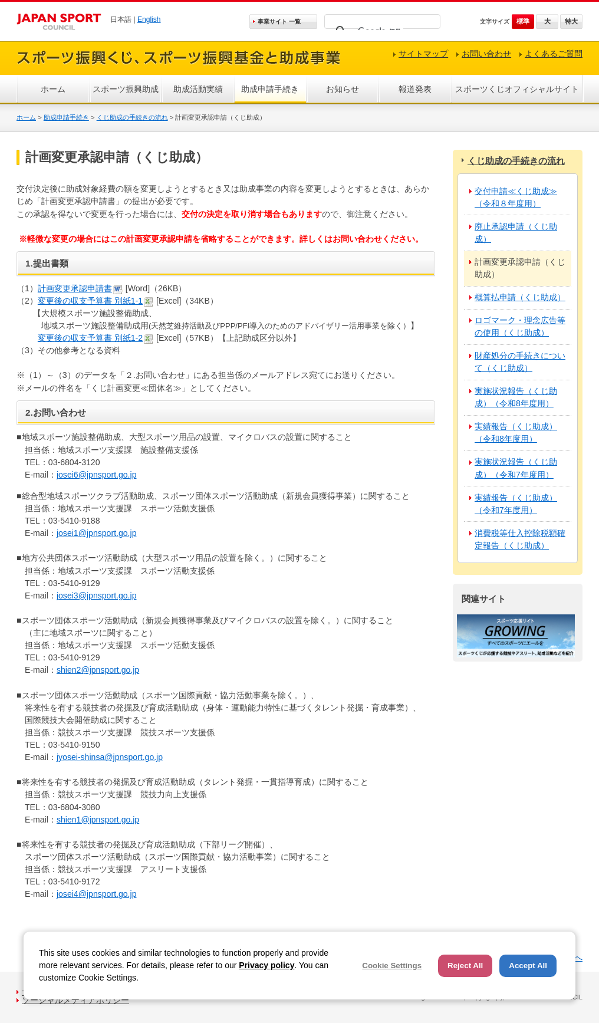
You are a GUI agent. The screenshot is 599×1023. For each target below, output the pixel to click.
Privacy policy (266, 965)
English (149, 19)
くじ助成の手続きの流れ (132, 117)
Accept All (528, 965)
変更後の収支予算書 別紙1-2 (90, 338)
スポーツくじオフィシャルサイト (517, 89)
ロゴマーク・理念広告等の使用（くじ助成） (520, 326)
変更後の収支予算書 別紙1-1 (90, 300)
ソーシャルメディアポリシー (75, 1000)
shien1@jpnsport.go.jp (98, 819)
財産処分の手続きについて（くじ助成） (520, 362)
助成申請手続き (270, 89)
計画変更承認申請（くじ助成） (520, 268)
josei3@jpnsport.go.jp (97, 595)
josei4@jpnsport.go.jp (97, 894)
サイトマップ (423, 53)
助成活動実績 (198, 89)
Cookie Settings (392, 965)
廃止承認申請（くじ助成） (516, 233)
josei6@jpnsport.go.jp (97, 474)
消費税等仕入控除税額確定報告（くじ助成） (520, 539)
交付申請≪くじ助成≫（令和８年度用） (516, 197)
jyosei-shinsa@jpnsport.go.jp (110, 757)
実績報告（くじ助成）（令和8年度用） (516, 432)
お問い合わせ (486, 53)
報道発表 (415, 89)
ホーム (53, 89)
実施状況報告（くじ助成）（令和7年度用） (516, 468)
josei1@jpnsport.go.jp (97, 533)
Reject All (465, 965)
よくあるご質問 (553, 53)
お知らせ (342, 89)
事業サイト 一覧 (279, 21)
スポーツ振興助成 (126, 89)
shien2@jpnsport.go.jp (98, 670)
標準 (522, 21)
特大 (571, 21)
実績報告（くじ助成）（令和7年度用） (516, 504)
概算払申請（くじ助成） (520, 297)
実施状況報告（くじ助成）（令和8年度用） (516, 397)
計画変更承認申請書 (75, 288)
